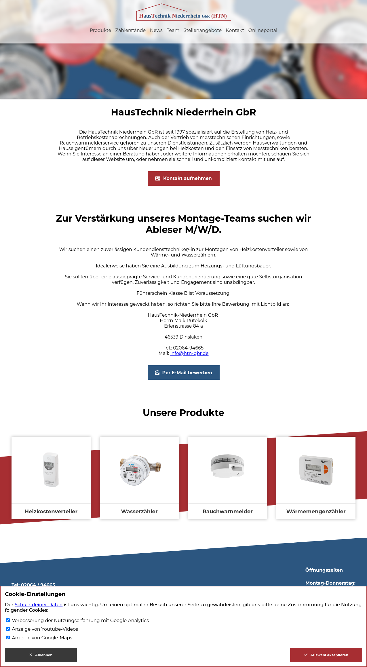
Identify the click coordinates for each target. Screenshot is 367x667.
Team (173, 30)
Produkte (100, 30)
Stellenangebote (203, 30)
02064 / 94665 (38, 585)
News (156, 30)
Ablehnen (41, 655)
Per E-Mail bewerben (183, 372)
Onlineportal (262, 30)
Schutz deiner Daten (38, 604)
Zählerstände (130, 30)
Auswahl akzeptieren (326, 655)
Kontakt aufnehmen (183, 178)
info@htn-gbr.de (189, 353)
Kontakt (235, 30)
